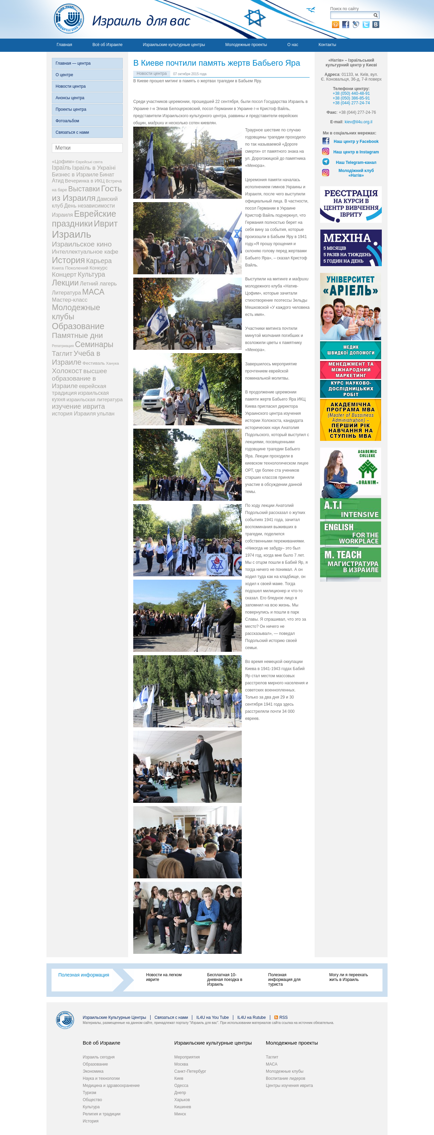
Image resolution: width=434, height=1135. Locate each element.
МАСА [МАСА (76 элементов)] (93, 291)
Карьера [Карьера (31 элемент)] (99, 260)
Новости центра (71, 86)
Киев (178, 1078)
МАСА (271, 1064)
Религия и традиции (101, 1114)
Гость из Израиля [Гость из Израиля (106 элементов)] (87, 193)
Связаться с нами (72, 132)
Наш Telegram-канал (356, 162)
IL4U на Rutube (251, 1017)
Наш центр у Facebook (356, 141)
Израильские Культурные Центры (114, 1017)
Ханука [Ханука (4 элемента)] (112, 363)
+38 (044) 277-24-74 (351, 103)
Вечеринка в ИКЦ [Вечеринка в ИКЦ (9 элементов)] (84, 181)
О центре (64, 74)
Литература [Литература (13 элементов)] (66, 293)
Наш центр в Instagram (356, 152)
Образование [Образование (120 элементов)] (78, 326)
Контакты (327, 44)
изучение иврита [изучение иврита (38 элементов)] (78, 406)
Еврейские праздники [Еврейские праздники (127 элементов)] (84, 218)
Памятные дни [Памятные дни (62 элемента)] (77, 335)
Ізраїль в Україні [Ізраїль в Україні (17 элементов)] (94, 168)
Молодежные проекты (246, 44)
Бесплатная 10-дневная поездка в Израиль (224, 979)
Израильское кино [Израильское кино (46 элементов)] (82, 244)
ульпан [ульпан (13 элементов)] (106, 413)
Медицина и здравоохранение (111, 1085)
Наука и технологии (101, 1078)
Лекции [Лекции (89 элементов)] (65, 282)
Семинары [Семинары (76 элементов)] (94, 344)
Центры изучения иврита (289, 1085)
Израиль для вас (118, 19)
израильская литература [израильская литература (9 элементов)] (94, 399)
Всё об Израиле (108, 44)
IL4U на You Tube (212, 1017)
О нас (292, 44)
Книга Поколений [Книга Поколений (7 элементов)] (70, 268)
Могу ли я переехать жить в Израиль (348, 977)
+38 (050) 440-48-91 (351, 93)
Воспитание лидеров (285, 1078)
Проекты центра (71, 109)
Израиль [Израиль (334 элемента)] (71, 234)
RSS (283, 1017)
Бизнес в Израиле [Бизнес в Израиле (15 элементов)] (75, 174)
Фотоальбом (67, 121)
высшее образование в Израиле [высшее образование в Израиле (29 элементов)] (79, 378)
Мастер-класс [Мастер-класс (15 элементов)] (69, 300)
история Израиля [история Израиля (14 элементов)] (74, 413)
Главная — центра (73, 63)
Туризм (89, 1092)
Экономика (93, 1071)
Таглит (272, 1057)
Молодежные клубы (284, 1071)
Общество (92, 1099)
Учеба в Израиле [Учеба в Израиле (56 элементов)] (76, 357)
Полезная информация (83, 975)
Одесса (181, 1085)
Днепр (180, 1092)
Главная (64, 44)
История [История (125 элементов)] (68, 260)
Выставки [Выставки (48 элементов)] (84, 189)
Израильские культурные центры (174, 44)
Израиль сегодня (99, 1057)
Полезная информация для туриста (284, 979)
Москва (181, 1064)
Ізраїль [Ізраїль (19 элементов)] (61, 167)
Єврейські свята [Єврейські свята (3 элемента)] (89, 162)
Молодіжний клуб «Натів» (356, 173)
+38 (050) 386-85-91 (351, 98)
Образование (95, 1064)
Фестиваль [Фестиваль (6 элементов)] (94, 363)
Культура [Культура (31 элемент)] (91, 274)
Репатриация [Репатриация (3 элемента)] (63, 346)
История (91, 1121)
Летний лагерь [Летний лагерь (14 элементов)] (98, 283)
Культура (91, 1107)
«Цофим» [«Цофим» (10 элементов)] (63, 161)
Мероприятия (187, 1057)
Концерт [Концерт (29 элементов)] (64, 274)
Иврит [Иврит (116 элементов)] (106, 223)
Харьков (182, 1099)
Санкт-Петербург (190, 1071)
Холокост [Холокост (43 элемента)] (67, 370)
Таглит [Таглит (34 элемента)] (62, 353)
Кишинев (182, 1107)
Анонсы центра (70, 97)
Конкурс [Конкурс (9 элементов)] (98, 268)
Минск (180, 1114)
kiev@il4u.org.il (359, 122)
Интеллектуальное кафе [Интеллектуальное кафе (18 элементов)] (85, 251)
